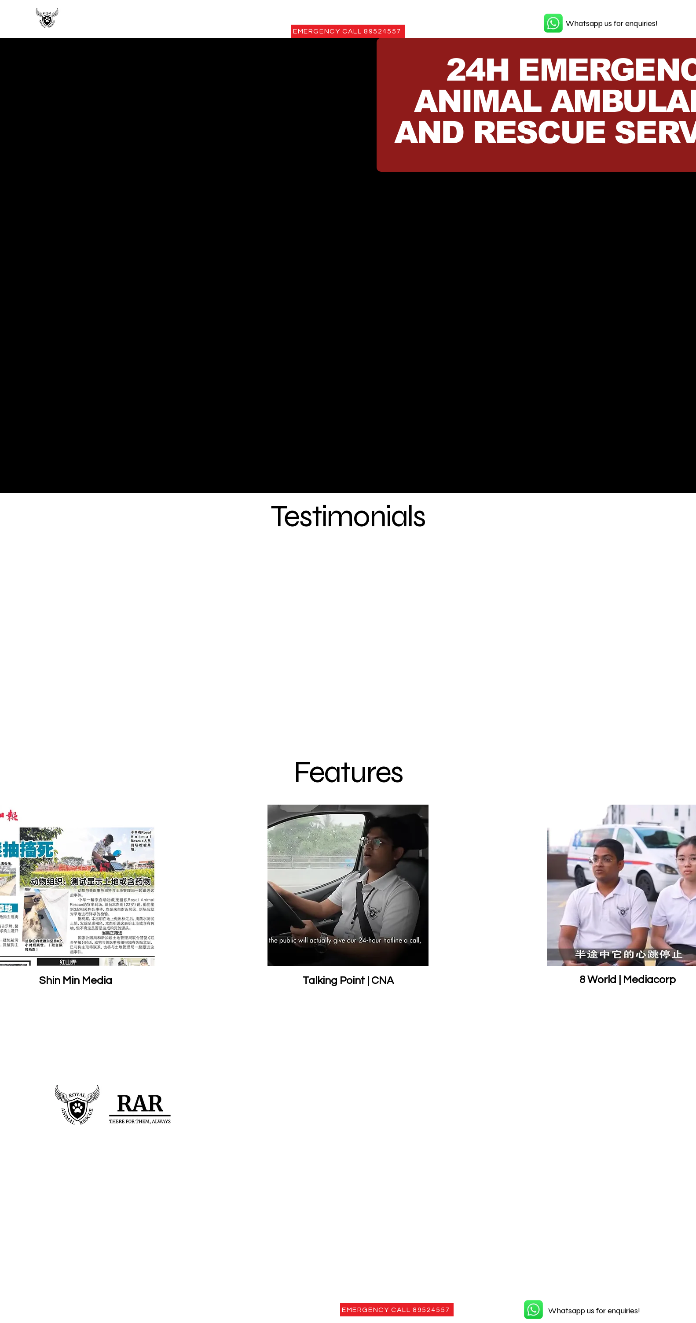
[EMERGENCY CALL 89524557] (348, 31)
